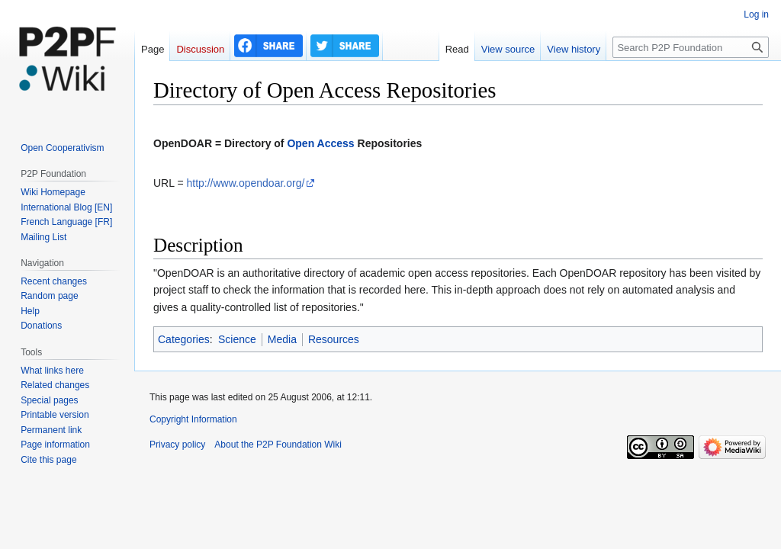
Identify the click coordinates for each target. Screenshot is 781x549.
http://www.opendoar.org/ (245, 183)
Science (237, 339)
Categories (184, 339)
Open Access (320, 143)
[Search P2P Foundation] (690, 47)
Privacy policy (177, 444)
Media (282, 339)
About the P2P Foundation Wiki (278, 444)
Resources (333, 339)
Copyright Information (193, 419)
